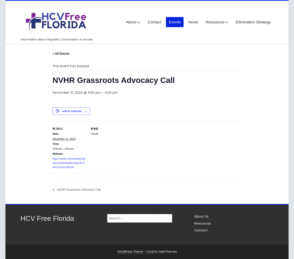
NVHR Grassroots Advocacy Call (78, 189)
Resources (217, 22)
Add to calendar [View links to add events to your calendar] (72, 111)
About (133, 22)
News (193, 22)
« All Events (60, 53)
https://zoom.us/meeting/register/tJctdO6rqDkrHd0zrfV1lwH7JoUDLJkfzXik (69, 163)
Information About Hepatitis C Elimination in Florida (56, 39)
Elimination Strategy (253, 22)
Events (175, 22)
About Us (201, 216)
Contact (154, 22)
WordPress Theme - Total (135, 252)
